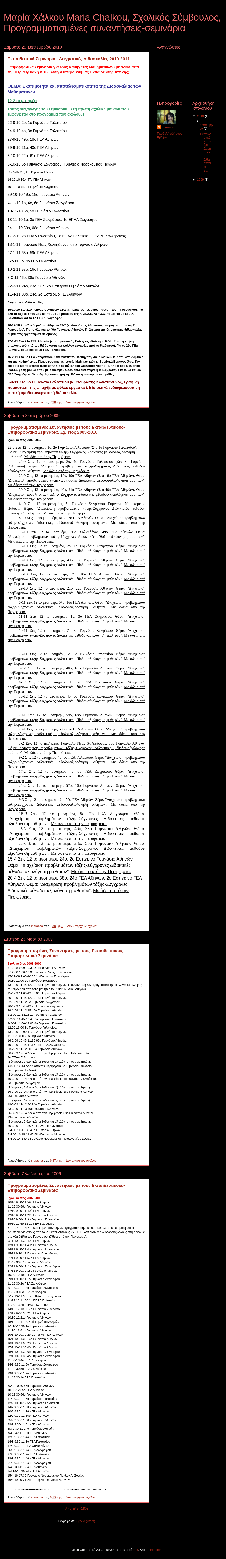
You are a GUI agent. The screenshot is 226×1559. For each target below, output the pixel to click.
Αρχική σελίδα (76, 1509)
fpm (135, 1549)
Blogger (155, 1549)
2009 (201, 179)
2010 (201, 116)
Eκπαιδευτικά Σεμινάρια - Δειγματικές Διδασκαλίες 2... (205, 152)
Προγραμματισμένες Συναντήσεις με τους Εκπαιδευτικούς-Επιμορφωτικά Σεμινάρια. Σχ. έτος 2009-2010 (66, 430)
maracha (168, 127)
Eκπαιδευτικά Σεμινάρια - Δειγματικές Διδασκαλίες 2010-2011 (69, 59)
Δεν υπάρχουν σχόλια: (81, 402)
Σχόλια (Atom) (85, 1521)
